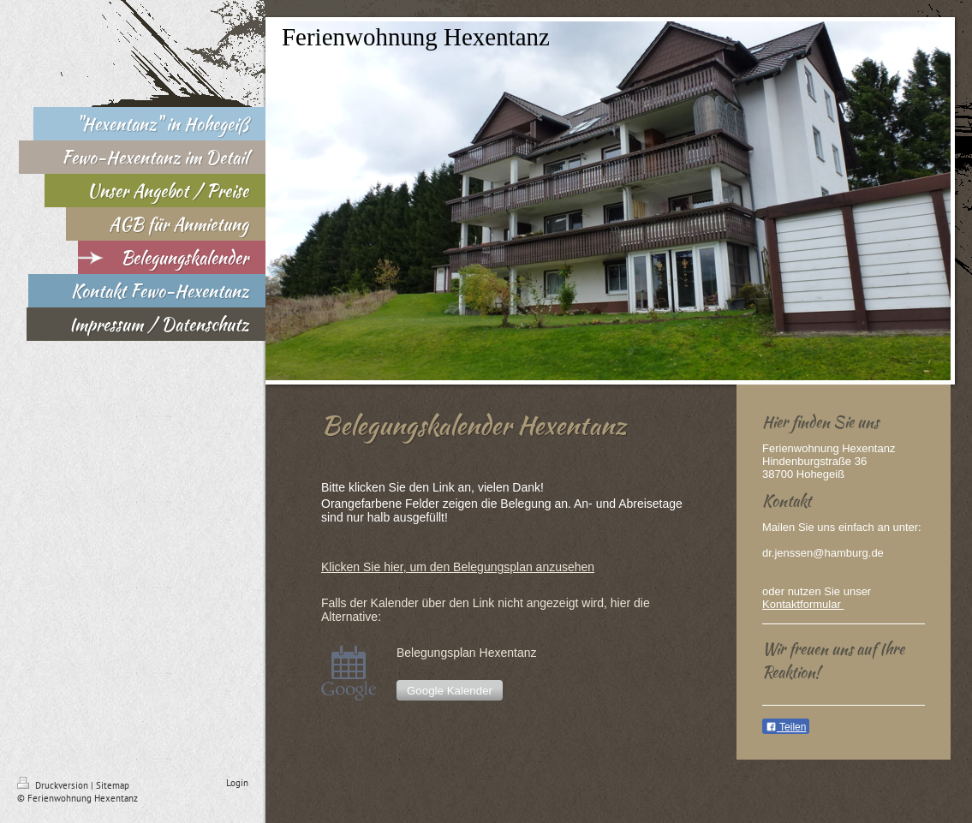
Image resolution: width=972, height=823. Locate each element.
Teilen (786, 727)
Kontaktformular (803, 604)
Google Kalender (449, 690)
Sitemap (112, 785)
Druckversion (54, 785)
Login (237, 783)
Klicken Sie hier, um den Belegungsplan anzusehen (457, 567)
